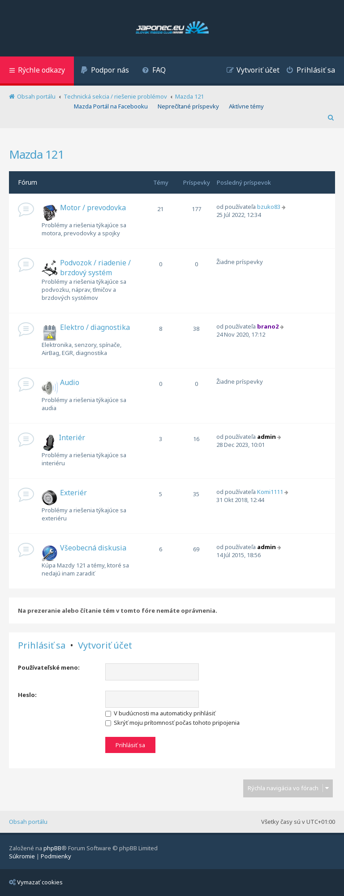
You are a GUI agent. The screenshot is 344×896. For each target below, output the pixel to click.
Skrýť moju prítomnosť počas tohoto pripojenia (172, 723)
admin (266, 437)
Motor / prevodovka (93, 207)
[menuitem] (105, 71)
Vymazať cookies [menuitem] (36, 882)
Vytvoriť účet (105, 645)
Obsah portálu (28, 822)
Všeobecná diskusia (93, 548)
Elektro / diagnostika (95, 327)
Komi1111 (270, 492)
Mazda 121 (36, 154)
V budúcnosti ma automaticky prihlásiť (160, 713)
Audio (69, 382)
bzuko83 (268, 207)
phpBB (52, 848)
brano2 (268, 326)
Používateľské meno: (49, 667)
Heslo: (27, 695)
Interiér (72, 437)
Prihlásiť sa (41, 645)
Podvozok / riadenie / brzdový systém (95, 267)
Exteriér (73, 493)
